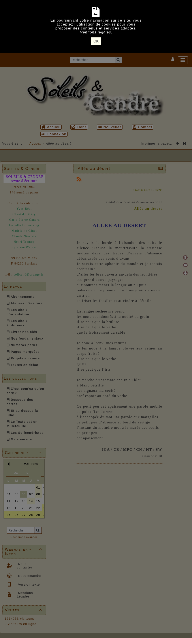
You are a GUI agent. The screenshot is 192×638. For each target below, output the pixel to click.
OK (95, 41)
